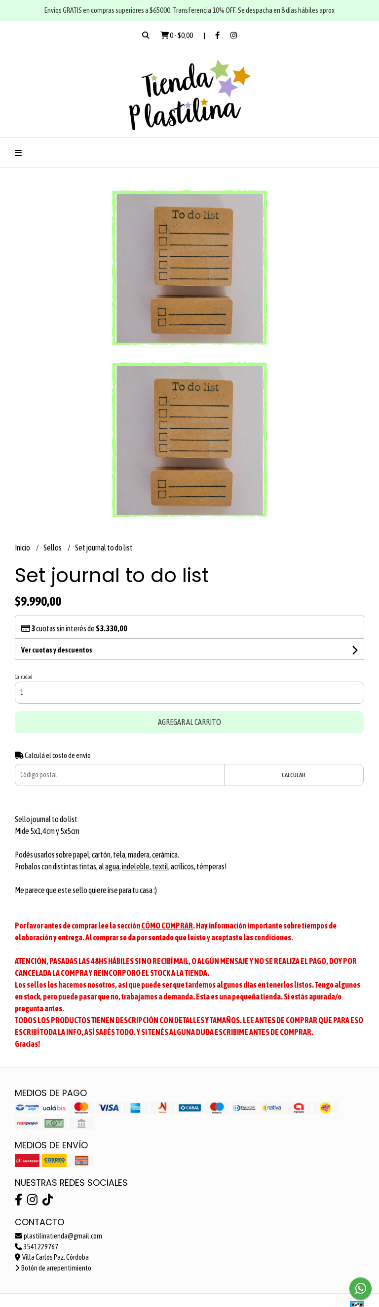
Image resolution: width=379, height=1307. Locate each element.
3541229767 (36, 1247)
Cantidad (24, 677)
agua (112, 866)
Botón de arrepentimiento (53, 1268)
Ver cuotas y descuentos (56, 650)
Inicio (23, 547)
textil (160, 866)
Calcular (293, 775)
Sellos (53, 547)
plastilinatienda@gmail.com (58, 1236)
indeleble (136, 866)
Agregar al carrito (189, 722)
